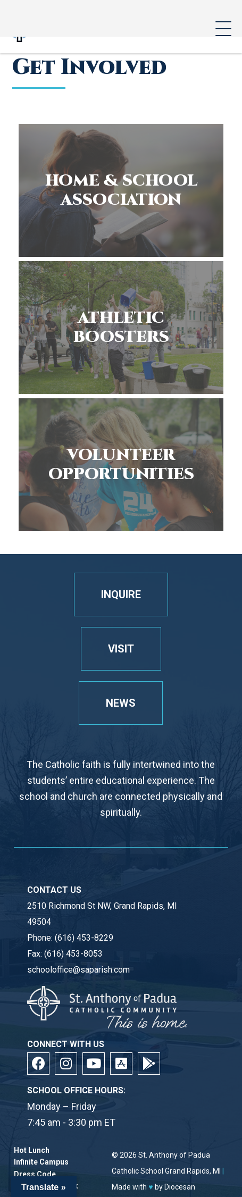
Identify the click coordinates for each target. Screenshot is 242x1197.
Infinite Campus (41, 1162)
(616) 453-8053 (73, 954)
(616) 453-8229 (84, 938)
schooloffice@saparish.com (78, 970)
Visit (121, 648)
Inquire (121, 594)
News (121, 703)
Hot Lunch (31, 1150)
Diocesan (179, 1187)
